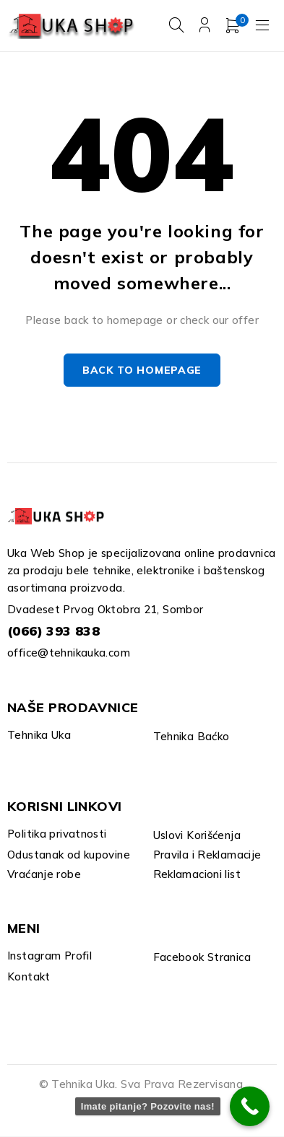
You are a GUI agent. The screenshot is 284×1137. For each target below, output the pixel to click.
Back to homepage (142, 370)
